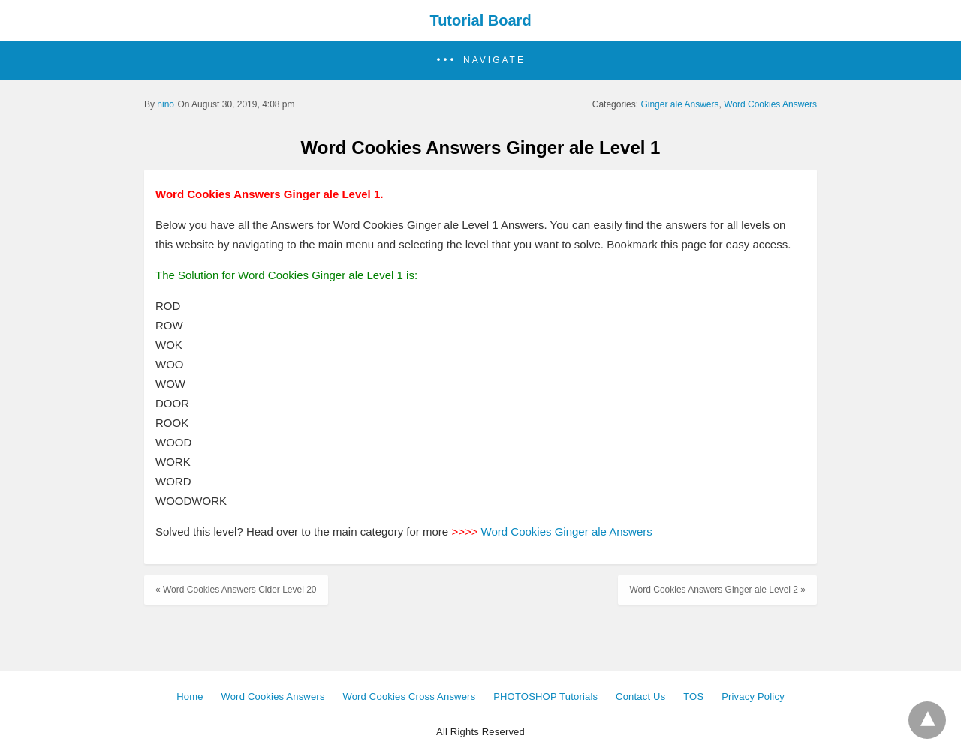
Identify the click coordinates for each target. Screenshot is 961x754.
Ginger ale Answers (679, 104)
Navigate (494, 60)
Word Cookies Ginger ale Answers (566, 531)
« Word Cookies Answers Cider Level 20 (236, 589)
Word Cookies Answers (770, 104)
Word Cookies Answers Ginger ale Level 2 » (717, 589)
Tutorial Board (480, 20)
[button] (480, 60)
